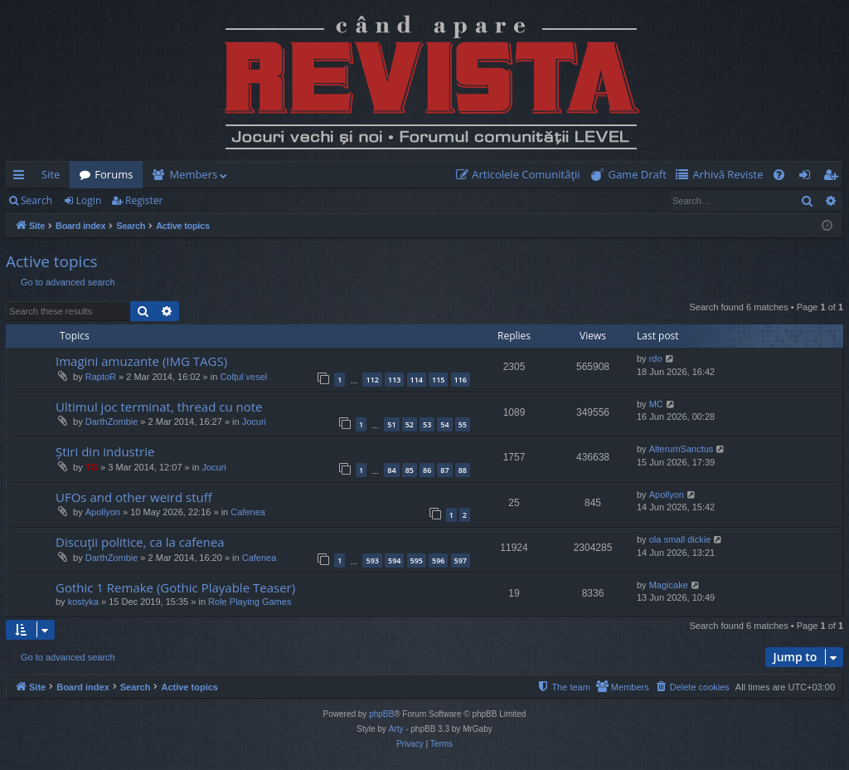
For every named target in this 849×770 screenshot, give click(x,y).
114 (416, 379)
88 (462, 470)
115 (438, 379)
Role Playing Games (249, 602)
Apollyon (102, 512)
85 (409, 470)
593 (372, 560)
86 (427, 470)
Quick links (22, 177)
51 (391, 424)
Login (88, 200)
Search (36, 200)
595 (416, 560)
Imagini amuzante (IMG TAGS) (141, 361)
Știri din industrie (105, 451)
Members (193, 174)
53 (427, 424)
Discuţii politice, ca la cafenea (140, 542)
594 (394, 560)
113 (394, 379)
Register (144, 200)
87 (444, 470)
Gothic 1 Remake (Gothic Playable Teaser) (175, 587)
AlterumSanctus (681, 449)
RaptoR (100, 377)
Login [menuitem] (807, 177)
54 (444, 424)
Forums (114, 174)
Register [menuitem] (834, 177)
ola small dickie (680, 539)
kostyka (83, 602)
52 (409, 424)
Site (50, 174)
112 (372, 379)
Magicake (668, 585)
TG (91, 467)
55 (462, 424)
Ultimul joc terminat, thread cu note (159, 406)
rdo (655, 358)
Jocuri (254, 421)
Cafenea (247, 512)
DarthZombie (111, 421)
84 (391, 470)
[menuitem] (521, 174)
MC (656, 404)
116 (460, 379)
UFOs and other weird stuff (134, 497)
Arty (396, 728)
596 (438, 560)
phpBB (381, 714)
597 (460, 560)
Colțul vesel (243, 377)
